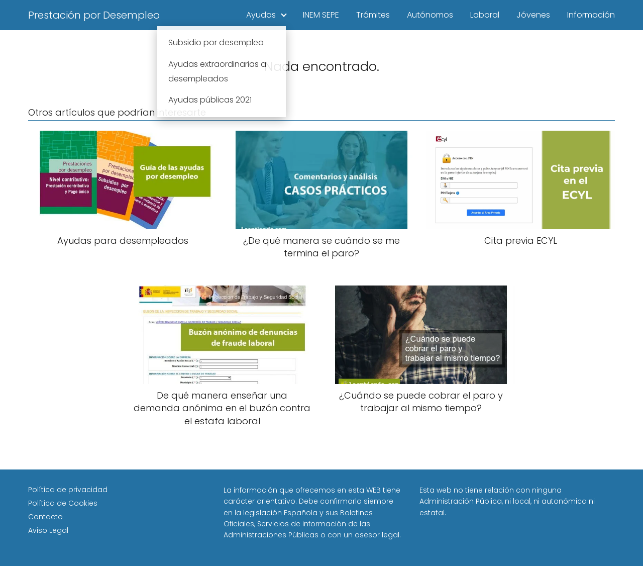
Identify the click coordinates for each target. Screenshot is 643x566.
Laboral (484, 15)
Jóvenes (533, 15)
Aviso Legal (48, 530)
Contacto (45, 517)
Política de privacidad (68, 490)
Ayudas (261, 15)
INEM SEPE (321, 15)
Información (591, 15)
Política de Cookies (62, 503)
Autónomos (430, 15)
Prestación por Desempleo (94, 15)
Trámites (373, 15)
